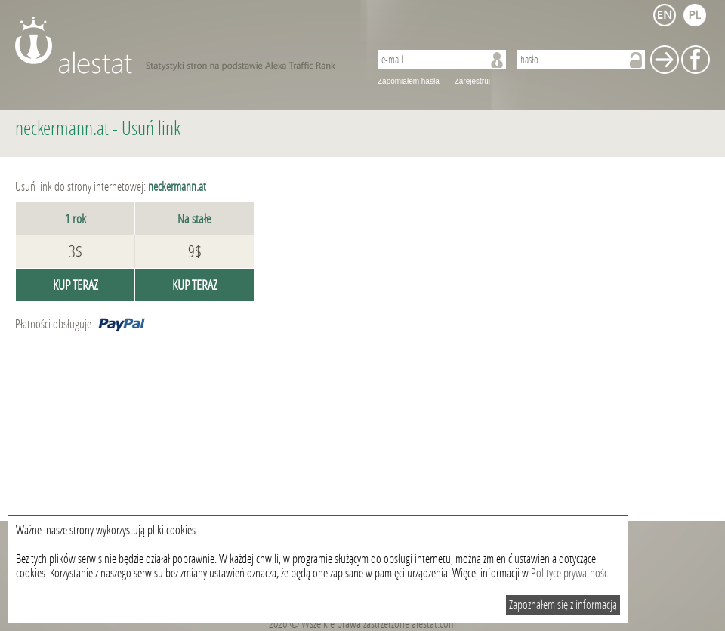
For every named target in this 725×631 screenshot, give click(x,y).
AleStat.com (183, 45)
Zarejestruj (472, 81)
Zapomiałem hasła (409, 81)
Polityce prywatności (570, 573)
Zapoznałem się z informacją (563, 605)
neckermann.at (62, 128)
